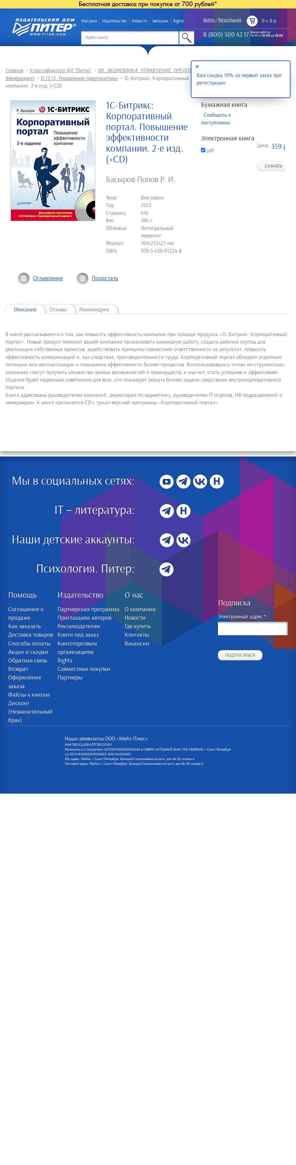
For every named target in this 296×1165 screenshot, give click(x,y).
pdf (207, 151)
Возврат (18, 669)
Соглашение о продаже (25, 613)
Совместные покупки (83, 669)
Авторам (160, 21)
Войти (209, 20)
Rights (178, 21)
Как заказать (24, 626)
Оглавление (48, 278)
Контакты (137, 635)
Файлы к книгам (29, 695)
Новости (139, 21)
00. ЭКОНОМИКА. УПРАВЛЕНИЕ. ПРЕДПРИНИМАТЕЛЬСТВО (165, 70)
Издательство (114, 21)
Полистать (105, 278)
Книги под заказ (77, 635)
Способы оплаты (29, 643)
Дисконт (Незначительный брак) (30, 712)
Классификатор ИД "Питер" (60, 70)
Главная (14, 70)
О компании (140, 609)
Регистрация (229, 20)
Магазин (89, 21)
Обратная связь (27, 660)
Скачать (273, 166)
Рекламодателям (78, 626)
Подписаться (240, 655)
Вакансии (137, 643)
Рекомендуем (94, 310)
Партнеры (69, 677)
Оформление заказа (24, 682)
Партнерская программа (88, 609)
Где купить (138, 626)
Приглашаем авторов (84, 618)
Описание (25, 310)
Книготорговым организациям (77, 648)
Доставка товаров (30, 635)
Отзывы (58, 310)
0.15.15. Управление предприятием (79, 78)
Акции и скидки (28, 652)
